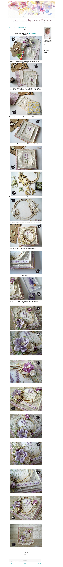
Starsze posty (39, 563)
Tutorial (18, 561)
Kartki (16, 561)
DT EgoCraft (13, 561)
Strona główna (25, 563)
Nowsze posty (11, 563)
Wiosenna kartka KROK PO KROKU (18, 27)
